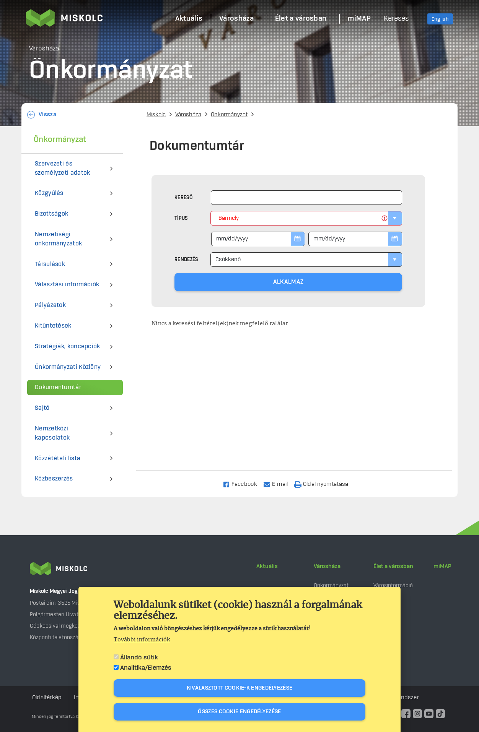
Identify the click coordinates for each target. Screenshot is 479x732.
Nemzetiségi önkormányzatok (58, 239)
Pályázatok (50, 305)
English (440, 19)
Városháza (188, 115)
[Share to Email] (279, 483)
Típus (181, 218)
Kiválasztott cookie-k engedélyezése (240, 688)
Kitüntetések (53, 326)
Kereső (183, 197)
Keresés (396, 19)
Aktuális (267, 566)
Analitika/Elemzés (145, 667)
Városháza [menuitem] (236, 19)
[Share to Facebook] (243, 483)
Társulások (50, 264)
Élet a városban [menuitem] (301, 19)
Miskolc (156, 115)
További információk (142, 640)
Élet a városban (393, 566)
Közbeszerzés (54, 479)
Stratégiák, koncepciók (67, 346)
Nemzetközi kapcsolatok (52, 433)
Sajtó (42, 408)
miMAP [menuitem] (359, 19)
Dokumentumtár (58, 387)
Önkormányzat (229, 115)
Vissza (47, 115)
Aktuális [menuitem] (188, 19)
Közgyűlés (49, 193)
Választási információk (67, 284)
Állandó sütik (139, 657)
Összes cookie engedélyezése (239, 712)
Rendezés (186, 259)
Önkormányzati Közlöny (68, 367)
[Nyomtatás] (325, 483)
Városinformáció (393, 585)
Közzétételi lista (57, 458)
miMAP (442, 566)
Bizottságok (51, 214)
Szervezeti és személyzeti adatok (62, 168)
